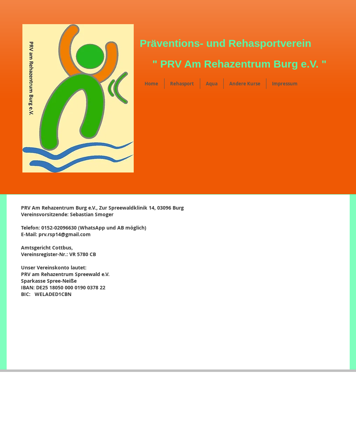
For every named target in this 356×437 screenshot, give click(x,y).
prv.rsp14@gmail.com (65, 234)
